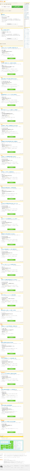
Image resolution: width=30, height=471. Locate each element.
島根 (24, 9)
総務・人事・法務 (13, 455)
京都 (25, 6)
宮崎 (16, 449)
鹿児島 (18, 449)
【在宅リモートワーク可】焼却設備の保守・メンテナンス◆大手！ (9, 218)
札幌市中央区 (28, 17)
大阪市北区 (28, 16)
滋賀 (26, 6)
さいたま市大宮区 (25, 14)
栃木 (25, 5)
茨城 (24, 5)
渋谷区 (26, 13)
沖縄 (19, 449)
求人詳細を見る (11, 38)
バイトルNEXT (11, 467)
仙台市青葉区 (25, 17)
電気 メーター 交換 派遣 (26, 29)
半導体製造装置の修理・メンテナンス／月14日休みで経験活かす (9, 94)
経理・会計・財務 (9, 455)
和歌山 (17, 444)
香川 (26, 9)
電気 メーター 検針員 (26, 43)
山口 (25, 9)
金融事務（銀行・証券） (17, 455)
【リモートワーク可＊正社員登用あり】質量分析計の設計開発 (8, 373)
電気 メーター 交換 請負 (26, 32)
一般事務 (5, 455)
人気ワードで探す (9, 466)
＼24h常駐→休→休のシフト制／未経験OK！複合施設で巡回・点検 (9, 47)
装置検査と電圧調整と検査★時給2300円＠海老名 (7, 342)
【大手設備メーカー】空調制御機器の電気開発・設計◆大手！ (8, 156)
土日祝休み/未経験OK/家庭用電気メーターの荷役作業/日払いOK (9, 389)
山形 (16, 445)
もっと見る (11, 56)
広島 (16, 447)
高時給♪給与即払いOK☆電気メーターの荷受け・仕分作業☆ (8, 310)
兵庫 (24, 6)
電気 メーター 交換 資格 (26, 33)
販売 (25, 455)
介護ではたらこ (22, 467)
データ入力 (7, 455)
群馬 (26, 5)
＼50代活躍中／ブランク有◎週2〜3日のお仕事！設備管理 (8, 421)
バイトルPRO (15, 467)
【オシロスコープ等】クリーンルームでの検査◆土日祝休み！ (8, 264)
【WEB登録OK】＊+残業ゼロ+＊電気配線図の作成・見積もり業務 (9, 125)
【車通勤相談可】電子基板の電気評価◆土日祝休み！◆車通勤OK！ (9, 141)
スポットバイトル (7, 467)
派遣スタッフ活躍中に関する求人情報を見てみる (17, 6)
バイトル (4, 467)
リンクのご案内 (5, 466)
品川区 (27, 13)
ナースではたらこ (18, 467)
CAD (26, 455)
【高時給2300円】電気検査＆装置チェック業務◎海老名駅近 (8, 187)
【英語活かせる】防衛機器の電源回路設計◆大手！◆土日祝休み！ (9, 279)
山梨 (16, 446)
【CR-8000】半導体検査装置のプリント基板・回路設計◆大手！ (9, 249)
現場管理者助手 (3, 14)
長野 (25, 8)
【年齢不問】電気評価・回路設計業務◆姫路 (6, 405)
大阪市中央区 (25, 16)
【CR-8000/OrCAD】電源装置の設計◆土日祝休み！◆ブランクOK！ (9, 203)
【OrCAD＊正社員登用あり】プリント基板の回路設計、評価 (8, 358)
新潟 (26, 8)
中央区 (24, 13)
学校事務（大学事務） (21, 455)
